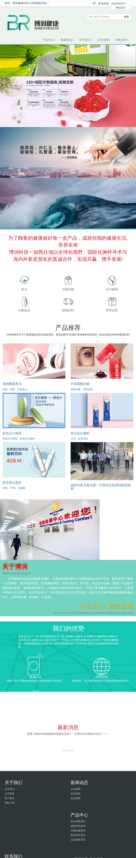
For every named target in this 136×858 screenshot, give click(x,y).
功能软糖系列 (78, 830)
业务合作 (122, 39)
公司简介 (10, 789)
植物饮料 (68, 310)
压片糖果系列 (78, 839)
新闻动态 (67, 39)
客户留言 (10, 798)
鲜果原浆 (112, 310)
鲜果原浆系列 (78, 835)
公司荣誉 (10, 793)
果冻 (24, 289)
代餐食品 (24, 310)
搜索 (126, 16)
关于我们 (85, 39)
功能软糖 (68, 289)
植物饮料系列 (78, 826)
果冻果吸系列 (78, 821)
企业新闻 (75, 789)
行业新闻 (75, 793)
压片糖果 (112, 289)
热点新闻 (75, 798)
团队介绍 (10, 802)
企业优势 (103, 39)
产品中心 (49, 39)
